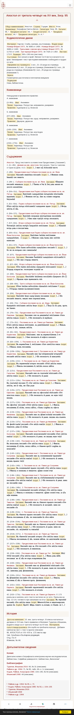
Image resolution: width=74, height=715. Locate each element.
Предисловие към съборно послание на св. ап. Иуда (38, 293)
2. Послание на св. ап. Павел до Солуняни (40, 487)
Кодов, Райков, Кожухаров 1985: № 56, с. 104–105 (30, 687)
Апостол (10, 162)
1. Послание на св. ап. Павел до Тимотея (39, 512)
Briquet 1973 (19, 47)
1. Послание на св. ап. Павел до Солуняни (40, 466)
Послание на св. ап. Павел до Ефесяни (39, 402)
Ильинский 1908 (13, 674)
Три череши (26, 52)
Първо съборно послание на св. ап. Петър (37, 204)
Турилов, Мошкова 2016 (17, 667)
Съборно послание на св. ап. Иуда (34, 303)
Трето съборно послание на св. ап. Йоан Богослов (41, 284)
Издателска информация (37, 706)
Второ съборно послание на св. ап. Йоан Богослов (41, 264)
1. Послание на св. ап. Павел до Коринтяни (39, 342)
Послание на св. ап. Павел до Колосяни (38, 441)
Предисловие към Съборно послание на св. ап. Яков (37, 172)
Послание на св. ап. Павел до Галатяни (39, 380)
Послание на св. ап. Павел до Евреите (38, 594)
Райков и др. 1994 (14, 669)
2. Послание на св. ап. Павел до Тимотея (40, 534)
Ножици (10, 47)
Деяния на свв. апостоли (28, 165)
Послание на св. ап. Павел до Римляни (36, 322)
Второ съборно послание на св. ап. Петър (37, 223)
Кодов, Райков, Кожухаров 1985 (20, 672)
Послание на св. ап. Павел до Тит (36, 553)
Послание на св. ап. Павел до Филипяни (39, 422)
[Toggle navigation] (70, 5)
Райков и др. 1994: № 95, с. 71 (21, 684)
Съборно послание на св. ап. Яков (30, 182)
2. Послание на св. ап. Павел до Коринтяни (40, 361)
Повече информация (36, 712)
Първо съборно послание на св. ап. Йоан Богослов (41, 245)
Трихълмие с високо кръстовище (34, 49)
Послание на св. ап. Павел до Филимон (39, 575)
